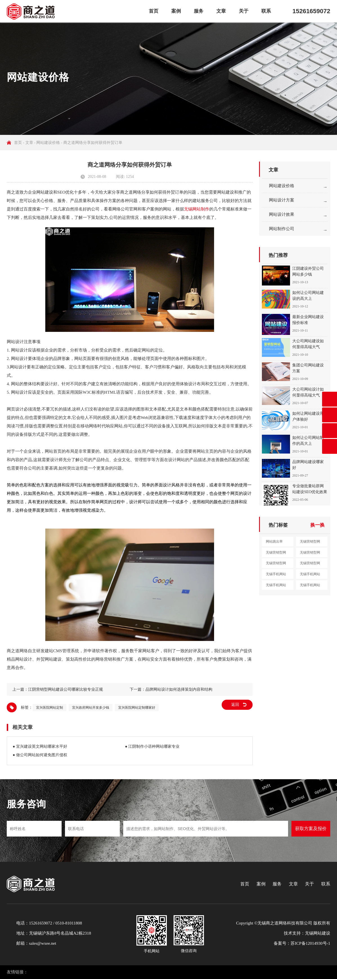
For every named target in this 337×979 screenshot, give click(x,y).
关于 (243, 11)
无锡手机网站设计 (310, 575)
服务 (198, 11)
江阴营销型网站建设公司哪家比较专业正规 (65, 689)
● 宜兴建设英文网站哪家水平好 (40, 746)
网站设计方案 (281, 200)
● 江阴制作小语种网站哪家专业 (152, 746)
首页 (153, 11)
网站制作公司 (281, 228)
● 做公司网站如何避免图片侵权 (40, 755)
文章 (221, 11)
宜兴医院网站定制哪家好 (136, 708)
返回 (235, 704)
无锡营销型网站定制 (310, 564)
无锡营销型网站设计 (276, 553)
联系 (266, 11)
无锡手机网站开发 (310, 586)
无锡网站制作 (196, 209)
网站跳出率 (274, 541)
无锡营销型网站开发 (276, 564)
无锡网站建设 (317, 933)
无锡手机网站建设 (276, 575)
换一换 (317, 525)
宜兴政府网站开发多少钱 (90, 708)
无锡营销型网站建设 (310, 543)
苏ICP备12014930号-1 (310, 943)
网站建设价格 (48, 142)
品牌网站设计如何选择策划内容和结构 (178, 689)
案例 (176, 11)
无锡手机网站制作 (276, 586)
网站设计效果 (281, 214)
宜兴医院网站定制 (49, 708)
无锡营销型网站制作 (310, 553)
